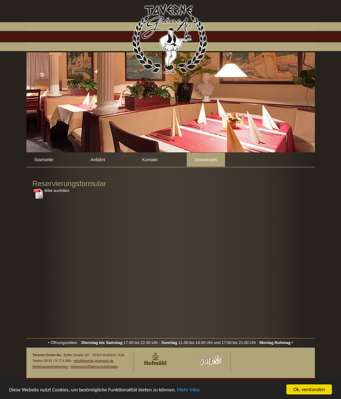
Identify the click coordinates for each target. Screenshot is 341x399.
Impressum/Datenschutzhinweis (94, 366)
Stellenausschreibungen (50, 366)
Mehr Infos (188, 390)
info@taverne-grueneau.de (94, 361)
